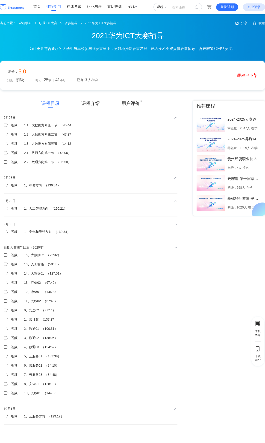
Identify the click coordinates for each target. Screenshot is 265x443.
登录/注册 (227, 7)
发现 (132, 7)
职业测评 (94, 7)
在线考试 (74, 7)
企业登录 (253, 7)
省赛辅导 (71, 23)
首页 (37, 7)
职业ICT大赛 (48, 23)
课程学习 (53, 7)
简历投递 (114, 7)
